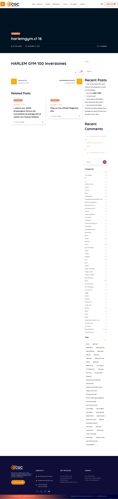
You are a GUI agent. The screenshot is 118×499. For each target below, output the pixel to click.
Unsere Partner (96, 332)
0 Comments (103, 46)
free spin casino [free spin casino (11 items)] (99, 372)
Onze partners (96, 283)
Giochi (96, 244)
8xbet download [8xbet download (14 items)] (90, 351)
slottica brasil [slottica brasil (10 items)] (100, 430)
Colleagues (96, 220)
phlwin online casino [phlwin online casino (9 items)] (91, 419)
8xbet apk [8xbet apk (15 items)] (95, 344)
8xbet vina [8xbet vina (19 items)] (96, 354)
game (96, 235)
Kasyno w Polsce (96, 274)
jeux (96, 259)
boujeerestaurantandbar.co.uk (96, 199)
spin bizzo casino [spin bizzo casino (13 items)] (100, 437)
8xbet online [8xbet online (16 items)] (100, 351)
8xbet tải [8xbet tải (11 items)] (88, 354)
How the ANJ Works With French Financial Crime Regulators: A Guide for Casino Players (95, 87)
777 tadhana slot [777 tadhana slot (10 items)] (90, 369)
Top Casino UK (96, 323)
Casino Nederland (96, 214)
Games (96, 238)
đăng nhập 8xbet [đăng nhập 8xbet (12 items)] (90, 444)
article (96, 187)
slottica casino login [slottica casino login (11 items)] (91, 433)
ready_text (96, 305)
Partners (96, 299)
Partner (96, 296)
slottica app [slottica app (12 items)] (89, 426)
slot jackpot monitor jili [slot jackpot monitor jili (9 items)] (91, 423)
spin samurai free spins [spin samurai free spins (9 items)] (92, 441)
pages (96, 292)
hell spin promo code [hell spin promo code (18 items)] (91, 394)
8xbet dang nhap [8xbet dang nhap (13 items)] (100, 347)
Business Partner (96, 205)
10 (96, 178)
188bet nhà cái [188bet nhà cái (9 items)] (89, 365)
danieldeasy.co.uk (96, 229)
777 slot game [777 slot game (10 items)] (100, 365)
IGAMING (96, 256)
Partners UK (96, 302)
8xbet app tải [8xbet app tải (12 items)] (89, 347)
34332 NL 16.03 (96, 184)
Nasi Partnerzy (96, 277)
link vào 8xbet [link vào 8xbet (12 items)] (89, 408)
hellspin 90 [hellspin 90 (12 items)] (88, 376)
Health (96, 253)
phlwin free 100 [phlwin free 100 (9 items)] (89, 416)
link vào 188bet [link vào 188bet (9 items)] (100, 408)
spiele (96, 311)
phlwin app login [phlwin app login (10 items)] (100, 412)
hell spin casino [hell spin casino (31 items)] (90, 383)
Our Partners (96, 289)
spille (96, 314)
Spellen (96, 308)
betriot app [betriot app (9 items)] (101, 369)
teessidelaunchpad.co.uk (96, 320)
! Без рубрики (96, 175)
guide (96, 250)
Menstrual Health (101, 136)
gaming (96, 241)
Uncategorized (15, 33)
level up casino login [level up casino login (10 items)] (91, 401)
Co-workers (96, 217)
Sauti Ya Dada (100, 152)
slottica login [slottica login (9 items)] (89, 437)
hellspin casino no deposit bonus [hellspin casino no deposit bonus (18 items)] (94, 387)
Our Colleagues (96, 286)
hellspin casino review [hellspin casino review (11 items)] (91, 390)
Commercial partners (96, 223)
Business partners (96, 208)
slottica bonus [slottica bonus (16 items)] (89, 430)
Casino (96, 211)
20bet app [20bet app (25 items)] (88, 358)
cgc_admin (18, 46)
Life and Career (91, 96)
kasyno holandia (96, 268)
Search (87, 62)
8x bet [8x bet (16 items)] (87, 344)
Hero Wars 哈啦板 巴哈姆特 (94, 93)
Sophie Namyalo (91, 143)
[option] (28, 112)
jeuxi (96, 262)
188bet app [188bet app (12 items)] (95, 362)
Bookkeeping (96, 196)
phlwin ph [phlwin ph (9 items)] (101, 419)
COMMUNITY (96, 226)
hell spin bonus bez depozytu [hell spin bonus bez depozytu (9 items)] (93, 380)
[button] (102, 4)
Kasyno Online (96, 271)
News (96, 280)
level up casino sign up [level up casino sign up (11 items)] (91, 405)
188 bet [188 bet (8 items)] (88, 362)
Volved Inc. (94, 496)
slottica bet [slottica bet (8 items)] (98, 426)
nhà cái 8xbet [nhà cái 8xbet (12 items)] (89, 412)
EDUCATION (96, 232)
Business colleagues (96, 202)
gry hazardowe (96, 247)
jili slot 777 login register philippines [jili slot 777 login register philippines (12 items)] (95, 398)
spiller (96, 317)
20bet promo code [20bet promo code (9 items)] (99, 358)
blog (96, 193)
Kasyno (96, 265)
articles (96, 190)
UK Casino (96, 326)
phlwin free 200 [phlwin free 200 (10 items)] (100, 416)
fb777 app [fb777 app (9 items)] (88, 372)
